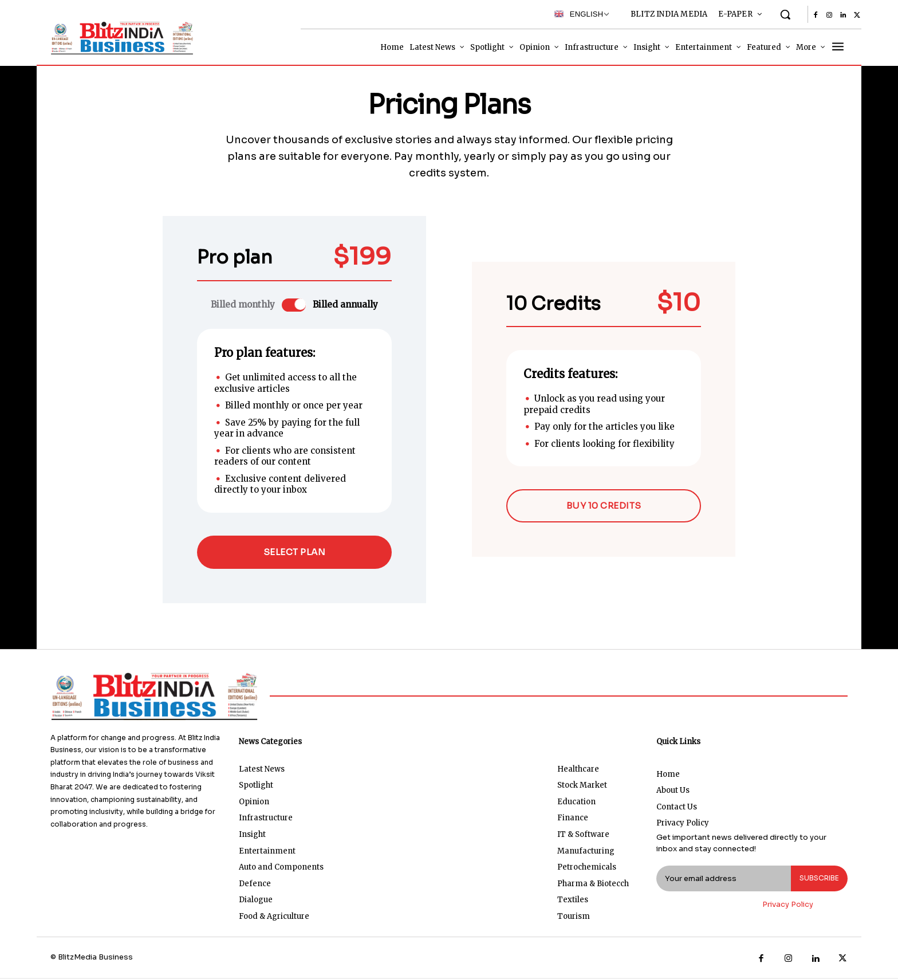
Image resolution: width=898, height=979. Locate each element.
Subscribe (817, 879)
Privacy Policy (787, 906)
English (578, 13)
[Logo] (119, 37)
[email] (721, 880)
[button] (785, 14)
